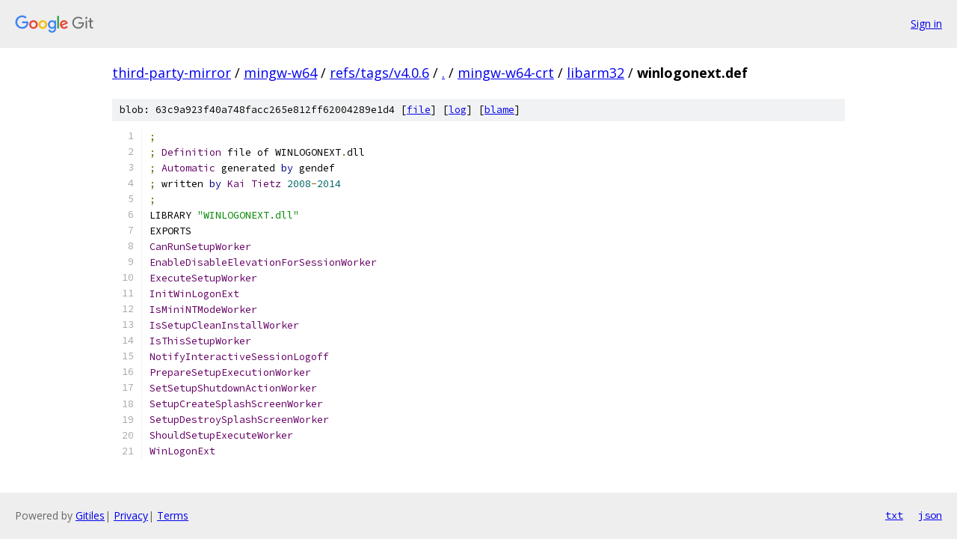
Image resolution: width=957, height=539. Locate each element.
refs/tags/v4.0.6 (379, 73)
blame (499, 109)
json (930, 515)
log (458, 109)
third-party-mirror (171, 73)
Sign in (926, 23)
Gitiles (90, 515)
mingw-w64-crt (506, 73)
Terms (172, 515)
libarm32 (595, 73)
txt (894, 515)
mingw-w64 (280, 73)
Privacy (131, 515)
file (419, 109)
